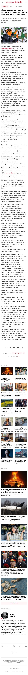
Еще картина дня (14, 603)
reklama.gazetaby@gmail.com (18, 671)
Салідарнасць (19, 6)
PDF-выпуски (14, 652)
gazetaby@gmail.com (7, 671)
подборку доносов (7, 48)
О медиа (14, 654)
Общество (5, 6)
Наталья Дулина (10, 173)
